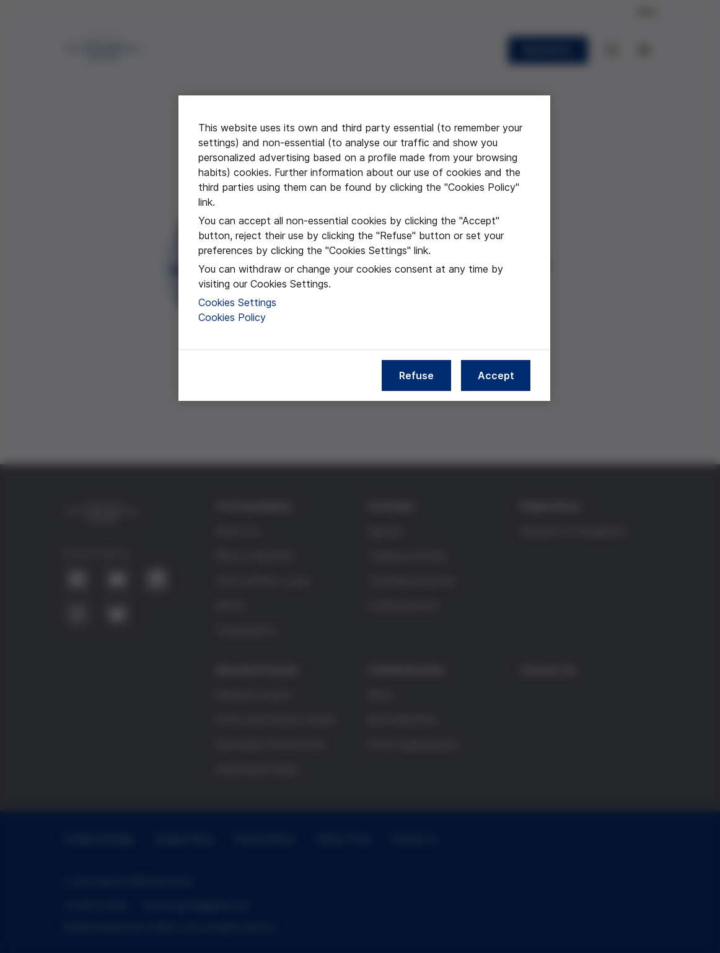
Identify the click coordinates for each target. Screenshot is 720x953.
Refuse (416, 375)
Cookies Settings (237, 302)
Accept (496, 375)
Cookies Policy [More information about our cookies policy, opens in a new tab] (232, 317)
